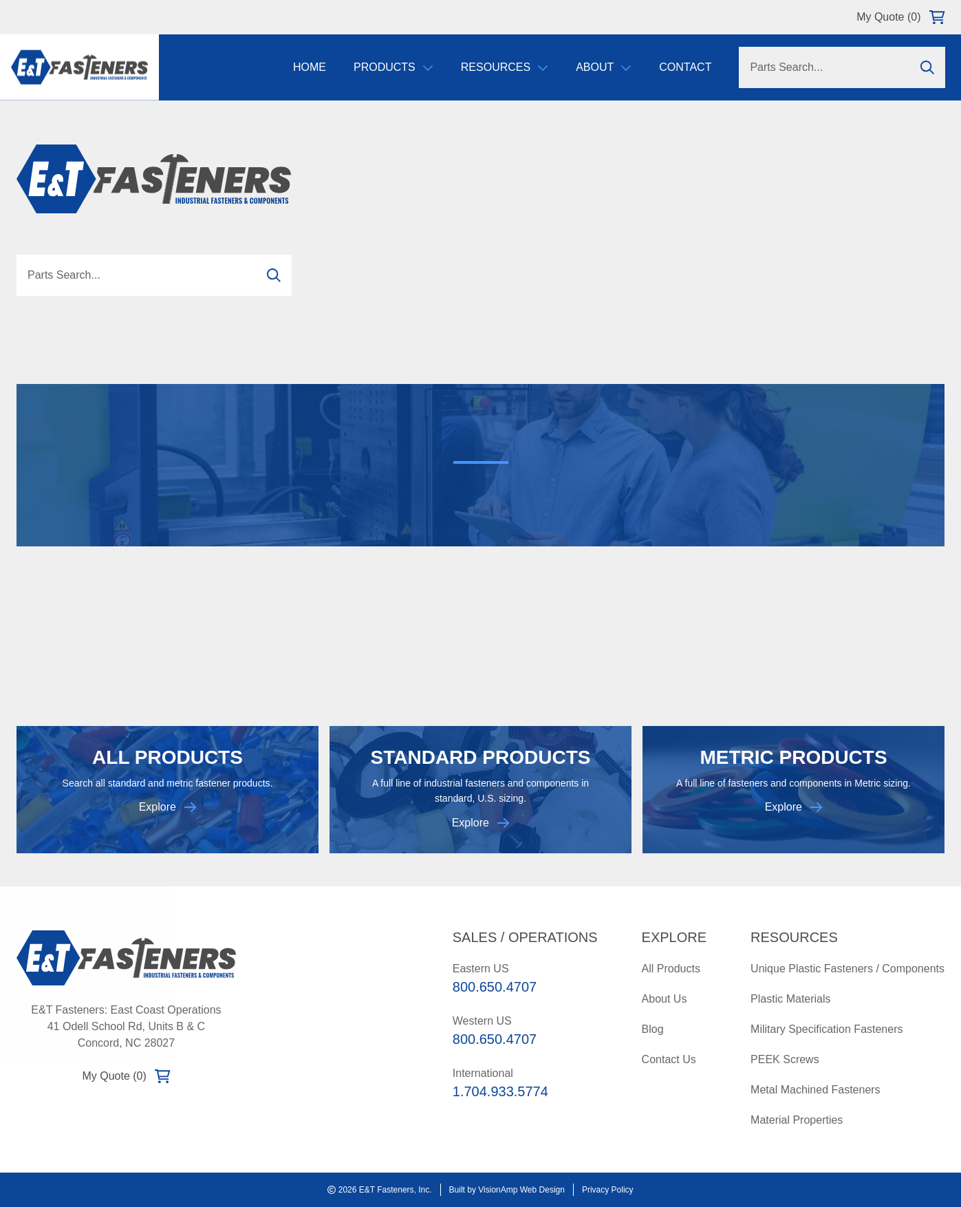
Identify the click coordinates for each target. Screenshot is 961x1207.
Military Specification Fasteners (827, 1029)
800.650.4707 (495, 986)
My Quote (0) (900, 17)
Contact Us (669, 1059)
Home (308, 68)
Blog (653, 1029)
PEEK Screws (785, 1059)
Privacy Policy (608, 1190)
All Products (671, 968)
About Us (664, 999)
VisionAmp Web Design (521, 1190)
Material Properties (797, 1120)
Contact (684, 68)
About (603, 68)
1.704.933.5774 (500, 1091)
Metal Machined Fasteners (816, 1090)
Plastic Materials (790, 999)
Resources (503, 68)
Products (393, 68)
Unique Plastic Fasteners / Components (847, 968)
